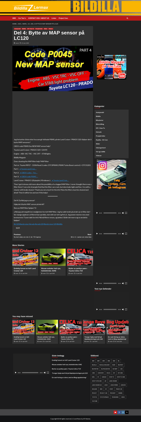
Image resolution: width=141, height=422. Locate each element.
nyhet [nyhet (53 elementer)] (111, 389)
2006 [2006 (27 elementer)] (109, 360)
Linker (54, 18)
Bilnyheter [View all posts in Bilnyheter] (44, 263)
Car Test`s (22, 18)
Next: (72, 236)
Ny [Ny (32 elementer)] (106, 389)
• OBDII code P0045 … (28, 176)
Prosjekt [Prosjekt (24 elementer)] (113, 393)
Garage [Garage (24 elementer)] (104, 377)
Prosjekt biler (100, 136)
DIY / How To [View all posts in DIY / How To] (30, 28)
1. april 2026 (94, 341)
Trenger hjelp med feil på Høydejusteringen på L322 (70, 373)
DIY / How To (100, 128)
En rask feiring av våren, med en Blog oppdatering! (69, 377)
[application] (111, 205)
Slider (98, 144)
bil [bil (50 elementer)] (119, 360)
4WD (14, 18)
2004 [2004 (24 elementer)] (98, 360)
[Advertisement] (111, 39)
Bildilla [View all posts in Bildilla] (24, 28)
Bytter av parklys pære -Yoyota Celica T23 (66, 369)
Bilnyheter (99, 120)
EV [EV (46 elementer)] (98, 377)
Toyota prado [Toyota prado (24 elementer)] (104, 397)
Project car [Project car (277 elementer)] (103, 393)
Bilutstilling (100, 124)
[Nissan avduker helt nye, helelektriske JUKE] (53, 257)
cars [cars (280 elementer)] (93, 373)
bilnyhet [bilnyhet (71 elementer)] (120, 364)
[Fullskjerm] (126, 213)
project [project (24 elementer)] (94, 393)
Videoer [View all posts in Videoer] (51, 28)
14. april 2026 (51, 273)
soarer (17, 43)
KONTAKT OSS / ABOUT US (38, 18)
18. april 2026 (24, 273)
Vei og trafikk (100, 152)
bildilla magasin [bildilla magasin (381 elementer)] (104, 364)
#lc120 (16, 224)
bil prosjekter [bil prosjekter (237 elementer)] (105, 368)
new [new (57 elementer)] (101, 389)
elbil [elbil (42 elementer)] (93, 377)
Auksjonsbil (100, 112)
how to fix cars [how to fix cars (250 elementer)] (97, 381)
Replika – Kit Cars (102, 140)
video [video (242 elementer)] (123, 397)
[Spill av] (97, 213)
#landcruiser (24, 224)
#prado (32, 224)
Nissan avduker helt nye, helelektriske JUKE (67, 364)
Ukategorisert (101, 148)
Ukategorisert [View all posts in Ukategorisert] (88, 332)
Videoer (99, 155)
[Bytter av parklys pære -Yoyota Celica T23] (80, 257)
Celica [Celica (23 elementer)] (108, 373)
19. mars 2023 (25, 43)
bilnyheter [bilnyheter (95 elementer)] (95, 368)
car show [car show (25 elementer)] (101, 373)
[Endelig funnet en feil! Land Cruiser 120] (25, 257)
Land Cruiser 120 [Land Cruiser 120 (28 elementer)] (97, 385)
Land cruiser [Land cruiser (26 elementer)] (113, 381)
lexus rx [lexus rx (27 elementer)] (123, 385)
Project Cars (63, 18)
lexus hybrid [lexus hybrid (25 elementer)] (114, 385)
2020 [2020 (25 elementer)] (114, 360)
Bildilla (98, 116)
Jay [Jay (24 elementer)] (105, 381)
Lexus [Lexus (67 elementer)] (106, 385)
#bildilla (59, 224)
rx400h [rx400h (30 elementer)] (120, 393)
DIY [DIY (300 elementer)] (114, 373)
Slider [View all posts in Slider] (45, 28)
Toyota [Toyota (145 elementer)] (94, 397)
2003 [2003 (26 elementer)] (93, 360)
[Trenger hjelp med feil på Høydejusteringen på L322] (94, 327)
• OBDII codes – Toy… (28, 173)
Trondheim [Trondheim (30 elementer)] (115, 397)
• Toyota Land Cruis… (28, 169)
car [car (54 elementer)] (121, 368)
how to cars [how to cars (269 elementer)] (121, 377)
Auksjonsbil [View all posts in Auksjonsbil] (17, 28)
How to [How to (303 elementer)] (111, 377)
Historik (98, 132)
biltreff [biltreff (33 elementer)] (115, 368)
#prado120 (39, 224)
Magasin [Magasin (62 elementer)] (94, 389)
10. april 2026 (78, 273)
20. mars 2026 (118, 341)
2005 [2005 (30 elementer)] (103, 360)
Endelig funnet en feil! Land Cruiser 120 (65, 360)
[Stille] (123, 213)
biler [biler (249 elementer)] (113, 364)
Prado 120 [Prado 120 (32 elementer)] (119, 389)
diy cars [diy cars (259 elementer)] (120, 373)
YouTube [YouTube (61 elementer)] (94, 401)
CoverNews (77, 419)
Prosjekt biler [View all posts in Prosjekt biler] (39, 28)
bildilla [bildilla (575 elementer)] (94, 364)
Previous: (33, 236)
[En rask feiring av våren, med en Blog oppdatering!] (118, 327)
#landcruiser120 (50, 224)
